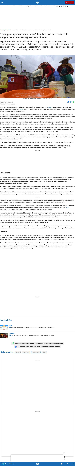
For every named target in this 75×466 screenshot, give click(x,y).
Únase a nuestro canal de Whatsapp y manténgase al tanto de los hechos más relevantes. (37, 343)
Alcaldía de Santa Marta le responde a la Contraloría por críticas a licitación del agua (32, 327)
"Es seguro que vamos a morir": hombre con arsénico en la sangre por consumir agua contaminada (30, 30)
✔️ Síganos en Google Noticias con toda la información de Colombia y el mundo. (37, 347)
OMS (44, 352)
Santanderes (11, 333)
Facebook (68, 102)
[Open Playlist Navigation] (73, 464)
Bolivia (22, 109)
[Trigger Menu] (2, 2)
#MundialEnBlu (52, 6)
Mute (61, 464)
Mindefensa (21, 6)
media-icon (37, 463)
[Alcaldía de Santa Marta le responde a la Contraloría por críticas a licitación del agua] (4, 327)
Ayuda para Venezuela (30, 6)
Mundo (7, 30)
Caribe (10, 325)
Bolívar (17, 352)
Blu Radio (2, 30)
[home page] (37, 2)
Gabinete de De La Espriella (42, 6)
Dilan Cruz (15, 6)
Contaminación (36, 352)
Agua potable (26, 352)
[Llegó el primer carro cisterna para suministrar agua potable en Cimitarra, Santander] (4, 335)
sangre (50, 107)
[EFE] (3, 102)
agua (67, 207)
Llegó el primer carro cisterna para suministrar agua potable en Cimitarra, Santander (32, 335)
